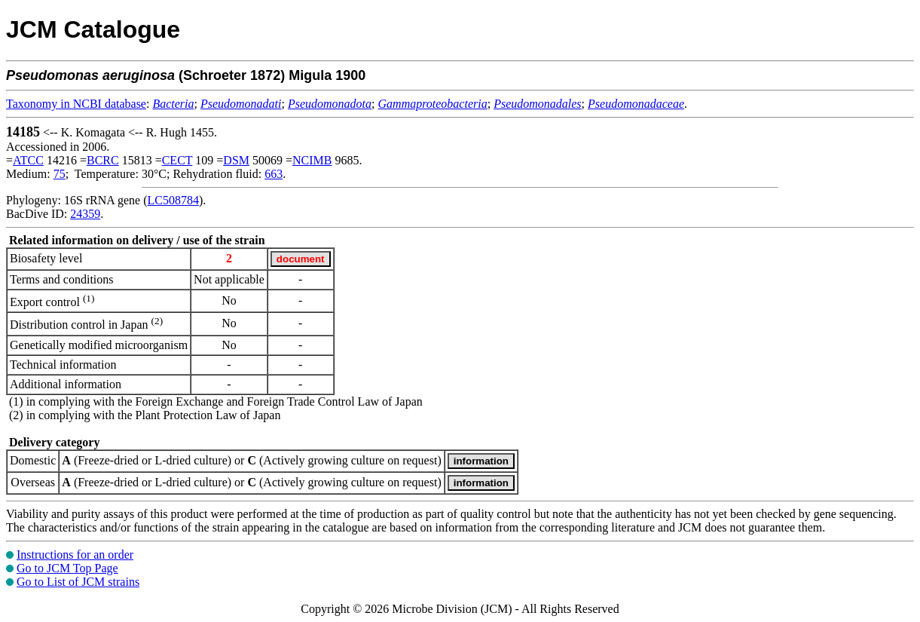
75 (59, 173)
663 (273, 173)
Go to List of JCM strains (78, 581)
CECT (177, 160)
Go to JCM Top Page (67, 568)
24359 (85, 213)
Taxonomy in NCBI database (76, 103)
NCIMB (312, 160)
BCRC (103, 160)
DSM (236, 160)
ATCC (28, 160)
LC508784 (173, 200)
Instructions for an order (75, 554)
